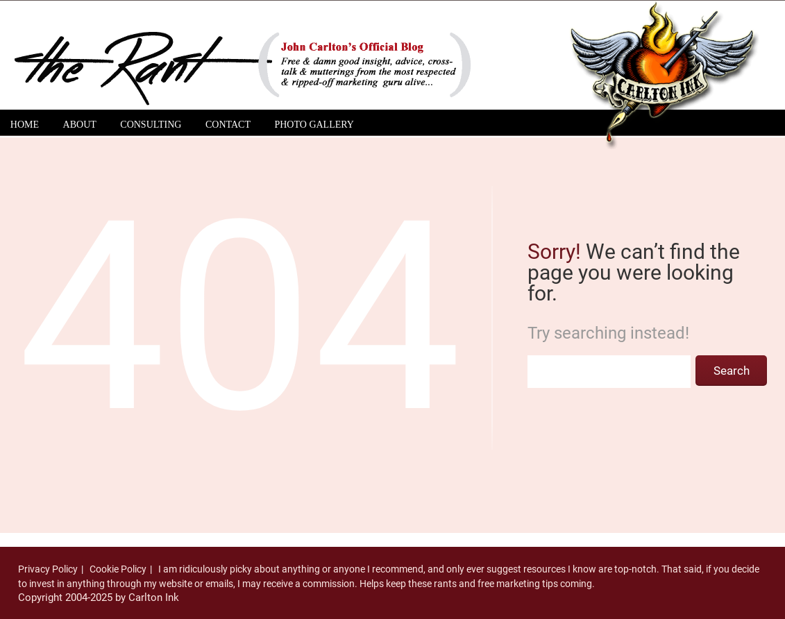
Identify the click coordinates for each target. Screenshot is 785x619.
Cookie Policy (118, 569)
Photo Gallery (313, 124)
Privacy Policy (48, 569)
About (79, 124)
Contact (228, 124)
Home (24, 124)
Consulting (150, 124)
